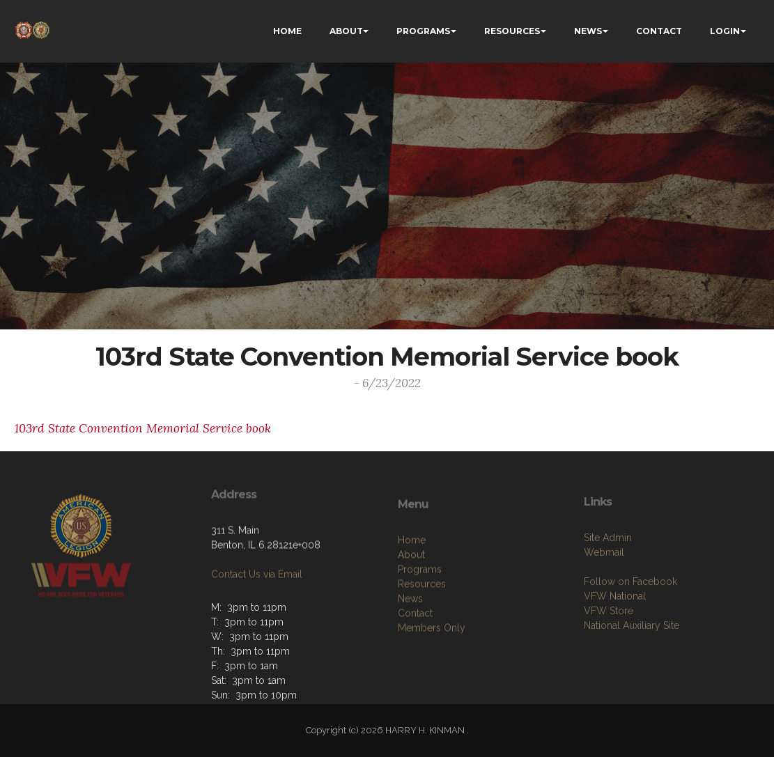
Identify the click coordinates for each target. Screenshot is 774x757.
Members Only (431, 672)
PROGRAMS (423, 31)
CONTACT (659, 31)
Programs (420, 613)
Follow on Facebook (630, 621)
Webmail (604, 592)
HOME (287, 31)
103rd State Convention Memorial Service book (143, 428)
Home (412, 584)
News (410, 642)
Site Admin (608, 577)
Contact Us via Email (256, 601)
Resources (422, 628)
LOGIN (725, 31)
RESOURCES (512, 31)
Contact (415, 657)
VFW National (615, 635)
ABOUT (346, 31)
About (411, 598)
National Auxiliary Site (631, 665)
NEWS (588, 31)
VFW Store (608, 650)
